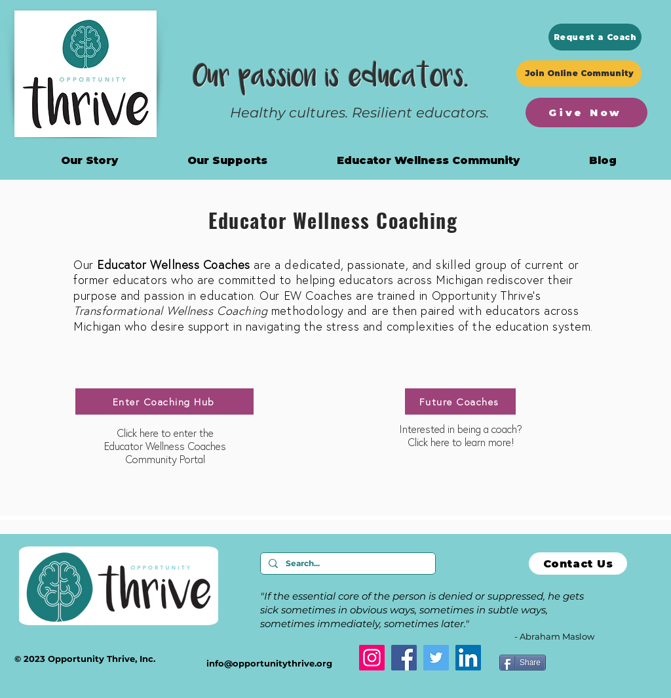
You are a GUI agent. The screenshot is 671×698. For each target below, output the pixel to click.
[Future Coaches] (460, 401)
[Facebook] (404, 657)
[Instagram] (372, 657)
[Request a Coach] (595, 37)
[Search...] (347, 564)
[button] (428, 160)
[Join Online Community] (579, 73)
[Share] (522, 662)
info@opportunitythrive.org (269, 663)
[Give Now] (586, 112)
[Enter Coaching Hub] (164, 401)
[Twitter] (436, 657)
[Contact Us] (578, 563)
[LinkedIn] (468, 657)
